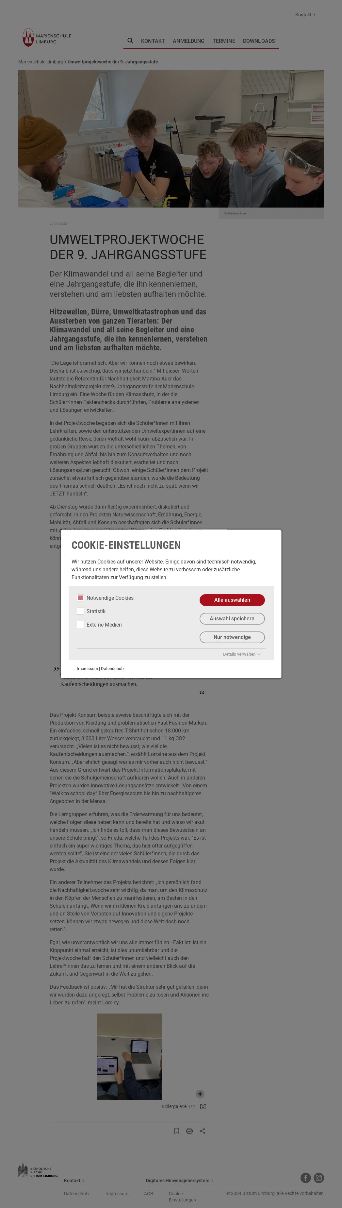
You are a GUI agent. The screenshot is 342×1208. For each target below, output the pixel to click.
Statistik (90, 611)
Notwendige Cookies (104, 597)
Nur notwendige (232, 637)
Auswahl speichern (232, 618)
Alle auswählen (232, 600)
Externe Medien (99, 624)
